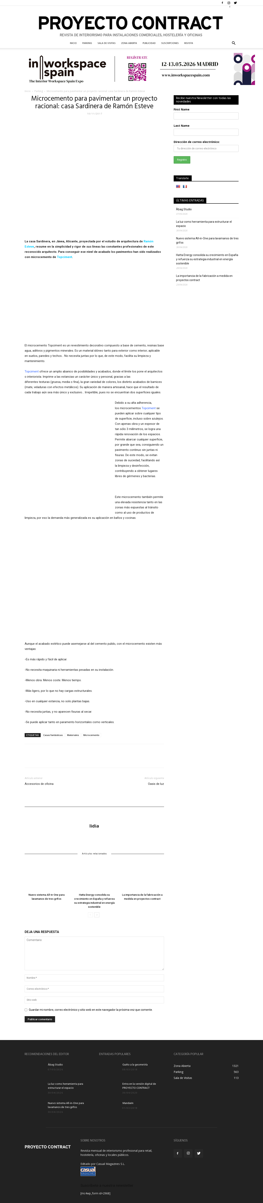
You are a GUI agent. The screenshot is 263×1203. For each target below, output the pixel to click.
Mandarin (127, 1103)
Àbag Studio (184, 209)
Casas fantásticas (53, 735)
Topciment (64, 257)
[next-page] (96, 914)
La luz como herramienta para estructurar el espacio (204, 224)
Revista (188, 43)
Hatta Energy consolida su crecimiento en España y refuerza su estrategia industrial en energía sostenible (207, 259)
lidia (94, 826)
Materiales (73, 735)
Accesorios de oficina (39, 784)
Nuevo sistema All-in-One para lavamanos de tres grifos (207, 240)
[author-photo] (94, 813)
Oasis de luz (156, 784)
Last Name (181, 125)
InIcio (73, 43)
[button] (234, 44)
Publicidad (149, 43)
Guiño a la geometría (135, 1064)
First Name (181, 109)
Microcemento (91, 735)
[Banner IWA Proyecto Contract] (131, 69)
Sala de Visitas (107, 43)
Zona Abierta (129, 43)
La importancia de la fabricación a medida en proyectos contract (204, 278)
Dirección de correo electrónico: (197, 142)
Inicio (28, 91)
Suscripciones (170, 43)
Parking (87, 43)
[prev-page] (90, 914)
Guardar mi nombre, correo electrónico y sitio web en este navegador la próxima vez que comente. (91, 1009)
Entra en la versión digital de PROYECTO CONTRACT (139, 1086)
